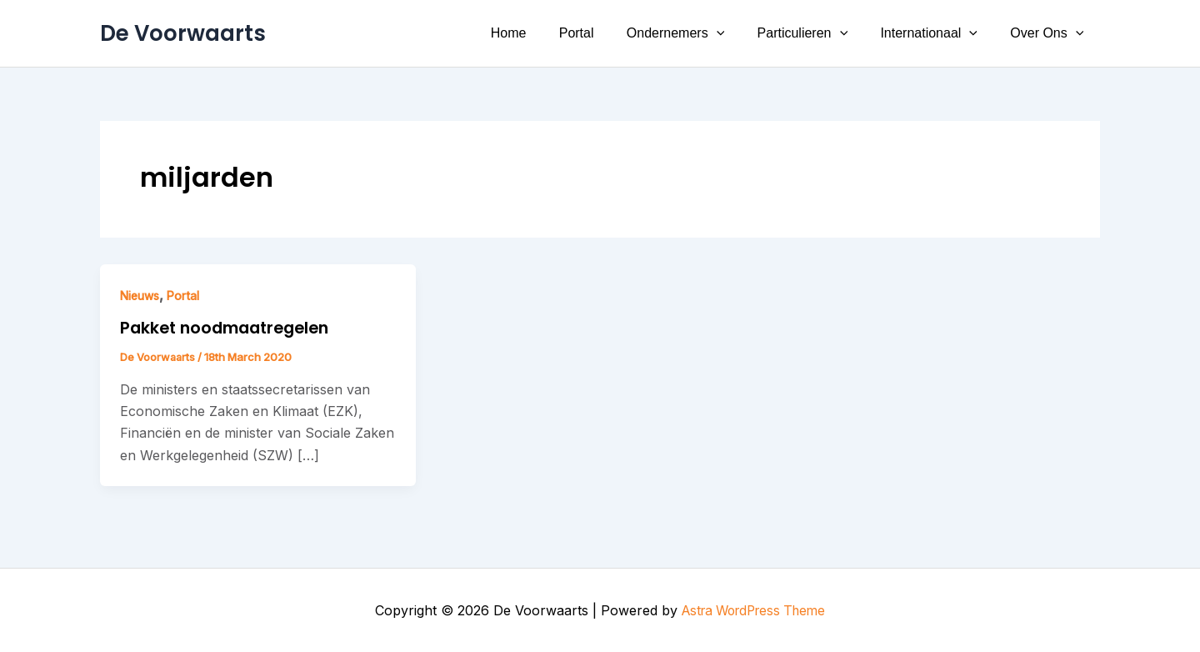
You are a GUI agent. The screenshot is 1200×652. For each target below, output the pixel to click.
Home (542, 33)
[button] (737, 33)
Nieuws (142, 295)
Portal (604, 33)
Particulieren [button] (817, 33)
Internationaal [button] (938, 33)
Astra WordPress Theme (753, 610)
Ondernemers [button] (696, 33)
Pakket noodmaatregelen (230, 327)
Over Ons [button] (1050, 33)
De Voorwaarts (183, 33)
